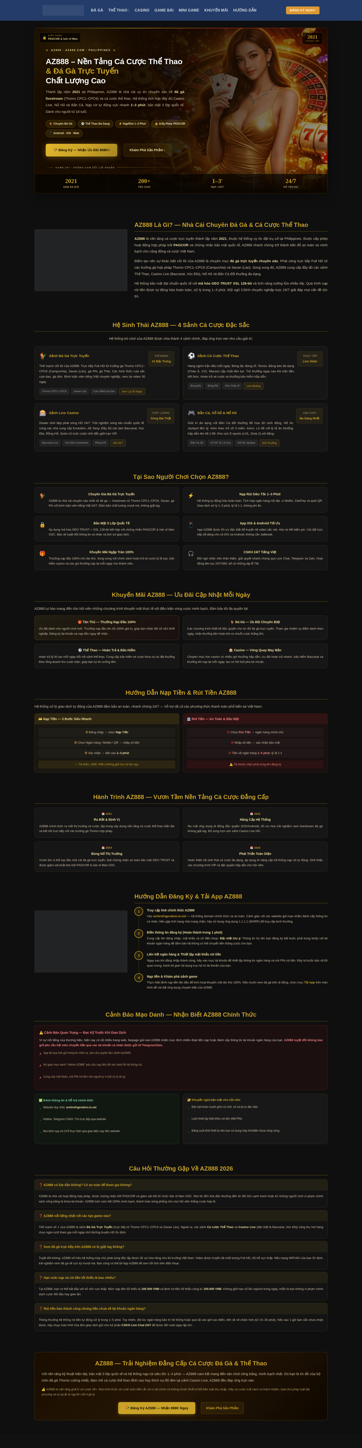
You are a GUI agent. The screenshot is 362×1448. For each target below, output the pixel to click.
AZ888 (139, 238)
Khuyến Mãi (216, 10)
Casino (142, 10)
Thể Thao (119, 10)
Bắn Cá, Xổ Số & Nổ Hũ (217, 413)
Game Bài (164, 10)
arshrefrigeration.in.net (169, 916)
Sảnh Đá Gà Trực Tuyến (69, 356)
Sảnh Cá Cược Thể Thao (218, 356)
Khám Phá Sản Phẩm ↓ (148, 150)
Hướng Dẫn (244, 10)
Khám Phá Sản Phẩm (222, 1408)
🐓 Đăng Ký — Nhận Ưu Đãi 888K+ (81, 150)
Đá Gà (97, 10)
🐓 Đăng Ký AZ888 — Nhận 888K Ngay (156, 1408)
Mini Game (189, 10)
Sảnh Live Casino (64, 413)
